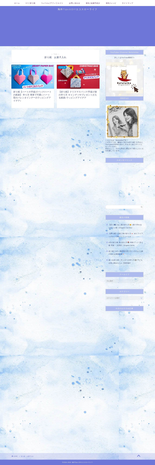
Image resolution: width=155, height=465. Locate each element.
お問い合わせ (74, 3)
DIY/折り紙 (31, 3)
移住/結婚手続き (93, 3)
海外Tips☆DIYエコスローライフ (77, 9)
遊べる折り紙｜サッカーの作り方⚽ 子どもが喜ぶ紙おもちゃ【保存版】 (126, 261)
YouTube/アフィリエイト (52, 3)
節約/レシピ (111, 3)
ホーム (17, 3)
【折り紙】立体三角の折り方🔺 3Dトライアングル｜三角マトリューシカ (126, 235)
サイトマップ (127, 3)
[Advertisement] (77, 30)
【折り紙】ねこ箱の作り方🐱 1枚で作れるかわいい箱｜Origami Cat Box (125, 226)
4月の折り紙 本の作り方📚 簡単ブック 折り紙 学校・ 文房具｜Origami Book (126, 244)
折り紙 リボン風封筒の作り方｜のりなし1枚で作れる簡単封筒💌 (126, 252)
